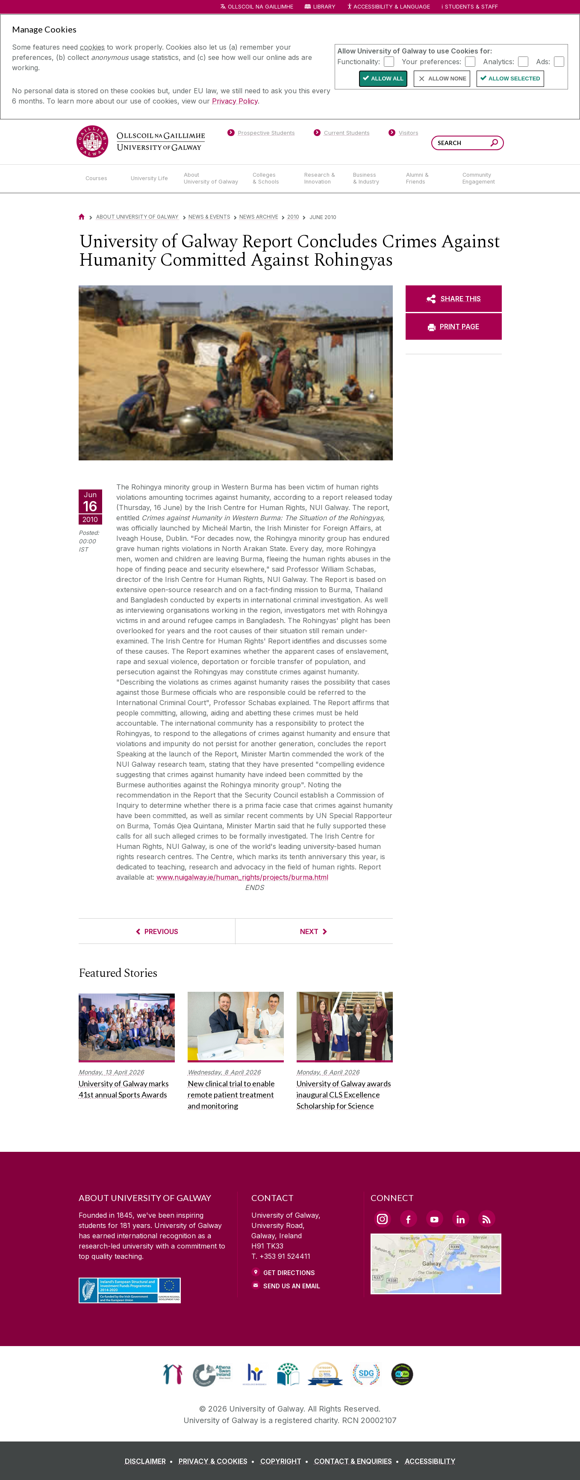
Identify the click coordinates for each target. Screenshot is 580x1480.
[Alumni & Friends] (427, 178)
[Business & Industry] (372, 178)
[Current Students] (341, 134)
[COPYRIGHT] (286, 1461)
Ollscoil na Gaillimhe (260, 6)
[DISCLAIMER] (151, 1461)
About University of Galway (138, 217)
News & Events (209, 217)
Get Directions (289, 1272)
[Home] (82, 217)
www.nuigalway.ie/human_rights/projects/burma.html (242, 877)
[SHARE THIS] (454, 298)
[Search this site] (494, 144)
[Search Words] (467, 143)
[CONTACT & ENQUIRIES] (358, 1461)
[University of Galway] (141, 141)
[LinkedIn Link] (460, 1218)
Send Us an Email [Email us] (291, 1286)
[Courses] (101, 178)
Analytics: (498, 61)
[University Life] (150, 178)
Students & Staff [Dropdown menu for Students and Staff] (471, 6)
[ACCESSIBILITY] (430, 1461)
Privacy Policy (235, 101)
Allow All (387, 78)
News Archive (258, 217)
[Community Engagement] (479, 178)
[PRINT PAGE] (454, 326)
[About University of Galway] (211, 178)
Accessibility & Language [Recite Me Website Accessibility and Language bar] (388, 7)
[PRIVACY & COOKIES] (218, 1461)
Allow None (447, 78)
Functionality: (358, 61)
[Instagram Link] (382, 1219)
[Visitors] (403, 134)
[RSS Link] (486, 1218)
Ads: (543, 61)
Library (324, 6)
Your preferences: (431, 61)
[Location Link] (436, 1289)
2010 (293, 217)
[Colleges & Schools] (271, 178)
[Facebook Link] (408, 1218)
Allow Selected (514, 78)
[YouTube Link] (434, 1218)
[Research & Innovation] (321, 178)
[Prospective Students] (261, 134)
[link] (173, 1374)
